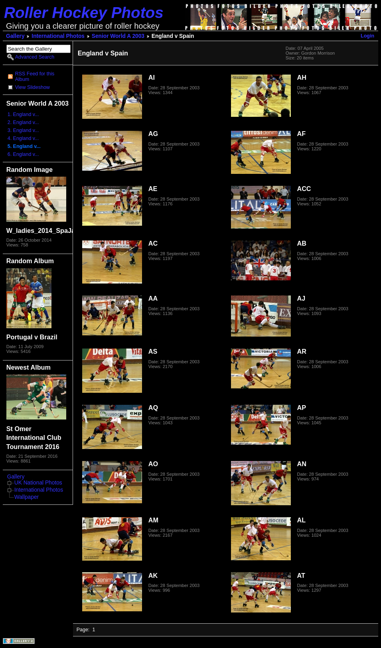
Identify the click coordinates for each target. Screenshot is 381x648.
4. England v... (23, 138)
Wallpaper (26, 497)
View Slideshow (32, 87)
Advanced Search (34, 57)
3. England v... (23, 130)
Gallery (15, 36)
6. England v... (23, 154)
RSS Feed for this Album (34, 76)
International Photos (58, 36)
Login (367, 36)
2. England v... (23, 122)
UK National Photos (38, 483)
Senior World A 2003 (118, 36)
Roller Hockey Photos (84, 12)
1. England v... (23, 114)
